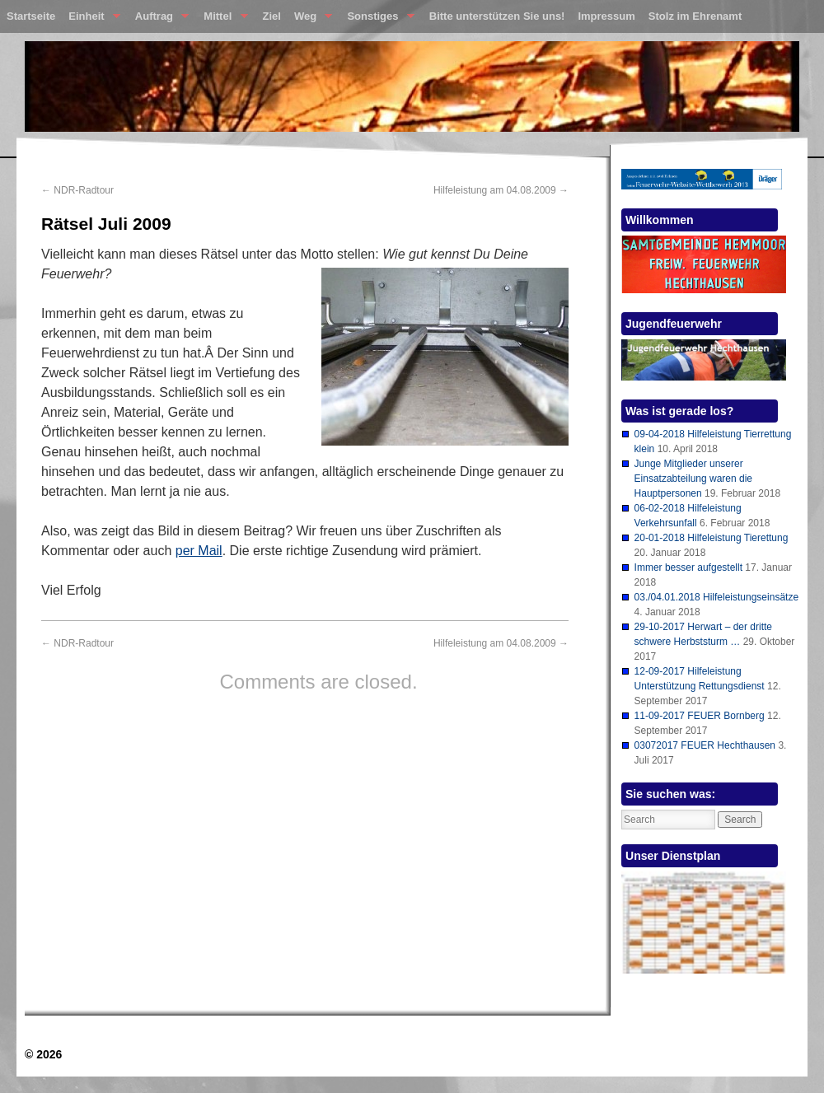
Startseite (31, 16)
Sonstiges (377, 20)
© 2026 (43, 1054)
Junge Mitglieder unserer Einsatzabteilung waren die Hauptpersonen (693, 478)
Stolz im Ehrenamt (695, 16)
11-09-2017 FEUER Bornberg (699, 716)
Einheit (91, 20)
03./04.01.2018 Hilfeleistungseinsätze (716, 597)
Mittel (222, 20)
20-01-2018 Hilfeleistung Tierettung (711, 538)
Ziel (272, 16)
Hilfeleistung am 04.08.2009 (501, 190)
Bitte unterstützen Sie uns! (497, 16)
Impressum (606, 16)
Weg (310, 20)
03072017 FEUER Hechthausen (704, 745)
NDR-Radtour (77, 190)
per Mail (199, 551)
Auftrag (159, 20)
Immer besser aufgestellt (688, 567)
